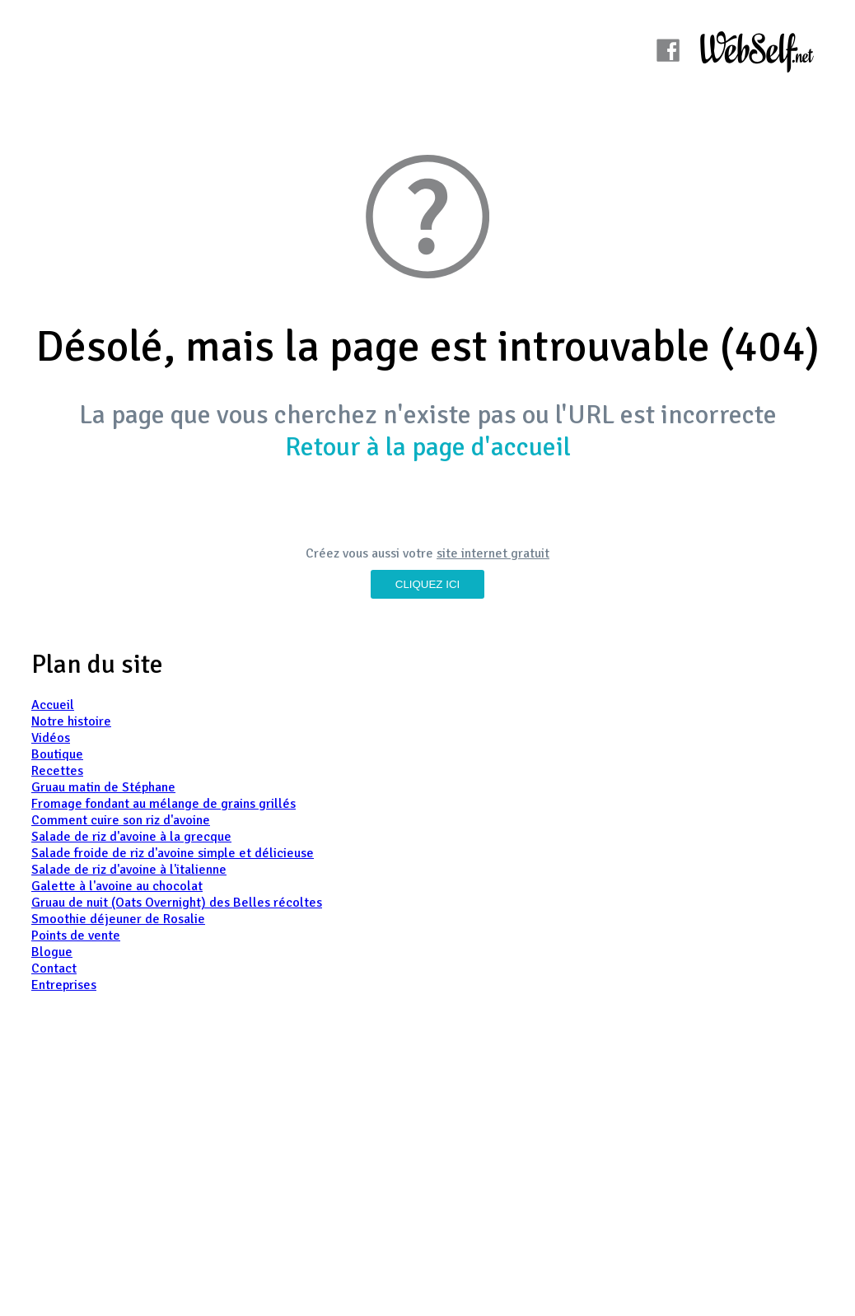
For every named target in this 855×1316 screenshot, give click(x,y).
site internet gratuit (493, 553)
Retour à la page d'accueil (428, 447)
